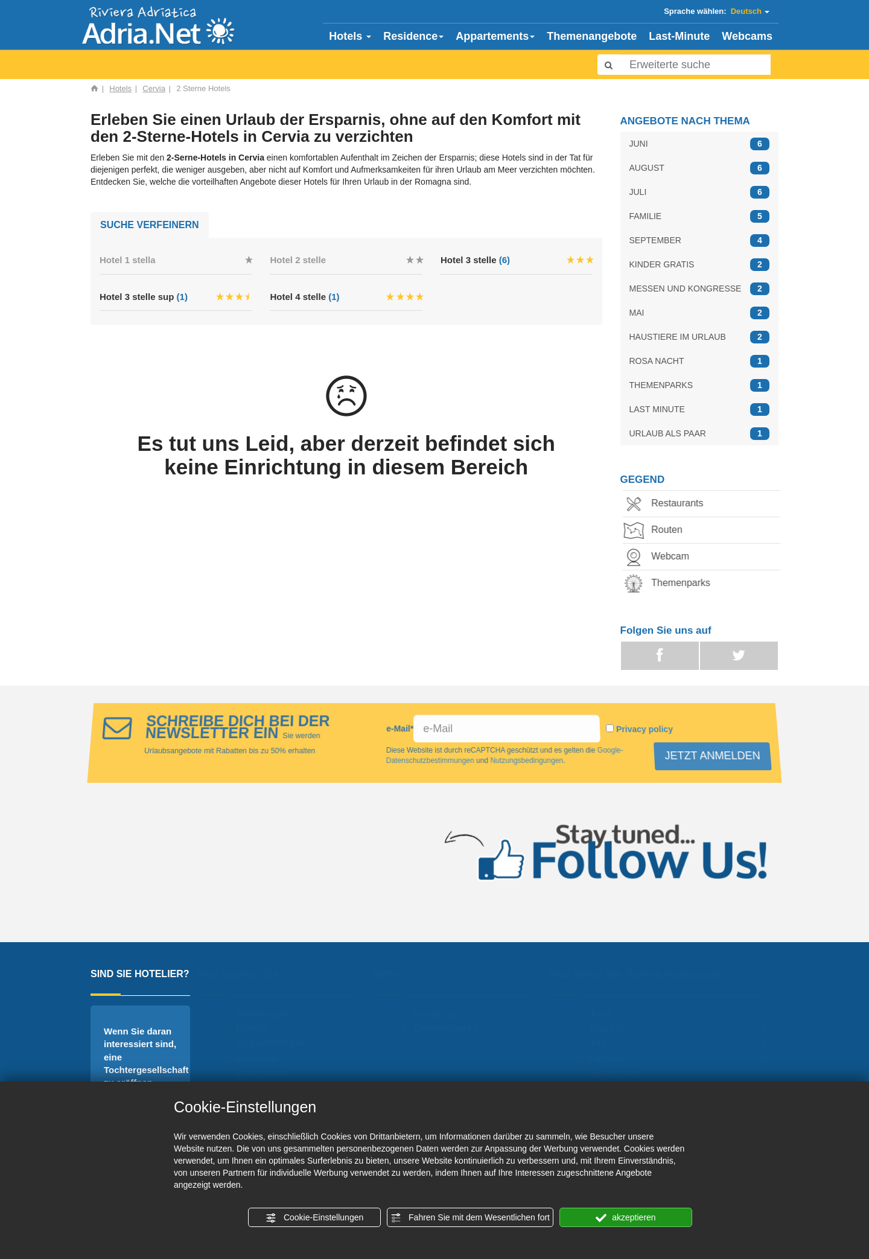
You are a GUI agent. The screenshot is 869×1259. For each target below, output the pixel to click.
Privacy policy (646, 729)
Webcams (747, 36)
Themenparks (670, 584)
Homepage (267, 1013)
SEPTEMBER (699, 240)
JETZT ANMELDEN (711, 756)
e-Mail (400, 728)
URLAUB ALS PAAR (699, 433)
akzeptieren (625, 1218)
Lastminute (268, 1072)
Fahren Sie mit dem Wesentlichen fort (470, 1218)
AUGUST (699, 168)
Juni (605, 1013)
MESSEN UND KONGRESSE (699, 288)
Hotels (350, 36)
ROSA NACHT (699, 361)
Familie (612, 1057)
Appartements (495, 36)
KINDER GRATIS (699, 264)
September (621, 1072)
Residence (413, 36)
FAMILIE (699, 216)
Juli (603, 1042)
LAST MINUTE (699, 409)
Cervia (153, 88)
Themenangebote (592, 36)
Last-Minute (679, 36)
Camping (440, 1013)
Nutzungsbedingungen (525, 760)
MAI (699, 313)
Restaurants (666, 504)
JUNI (699, 144)
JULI (699, 192)
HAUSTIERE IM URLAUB (699, 337)
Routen (656, 530)
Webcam (659, 557)
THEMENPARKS (699, 385)
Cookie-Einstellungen (314, 1218)
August (612, 1028)
